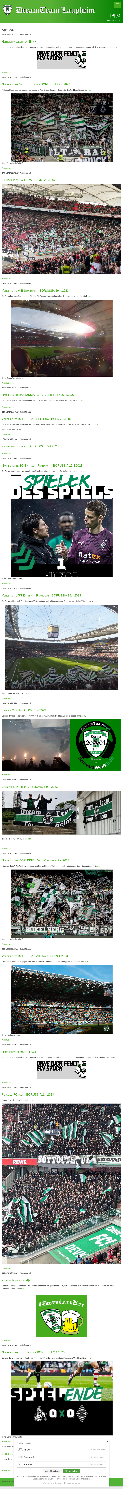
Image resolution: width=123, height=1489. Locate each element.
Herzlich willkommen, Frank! (19, 1051)
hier (83, 716)
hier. (89, 90)
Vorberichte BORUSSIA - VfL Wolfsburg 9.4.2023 (35, 956)
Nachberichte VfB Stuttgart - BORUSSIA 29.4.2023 (36, 84)
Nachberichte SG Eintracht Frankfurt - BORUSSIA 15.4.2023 (42, 465)
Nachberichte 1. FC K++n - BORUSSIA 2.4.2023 (33, 1352)
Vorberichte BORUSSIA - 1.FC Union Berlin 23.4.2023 (37, 419)
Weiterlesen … (8, 72)
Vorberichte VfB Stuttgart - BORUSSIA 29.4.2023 (35, 290)
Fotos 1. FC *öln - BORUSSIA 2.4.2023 (28, 1094)
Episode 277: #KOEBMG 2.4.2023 (24, 710)
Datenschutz (13, 1481)
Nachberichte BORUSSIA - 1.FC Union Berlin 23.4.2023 (38, 394)
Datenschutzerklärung (72, 1483)
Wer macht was (48, 1483)
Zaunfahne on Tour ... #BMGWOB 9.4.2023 (30, 786)
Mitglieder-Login (113, 20)
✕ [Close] (107, 1441)
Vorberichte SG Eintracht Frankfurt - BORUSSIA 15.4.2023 (41, 595)
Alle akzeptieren (72, 1471)
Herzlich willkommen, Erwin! (19, 41)
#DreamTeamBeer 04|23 (17, 1280)
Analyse (28, 1450)
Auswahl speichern (52, 1471)
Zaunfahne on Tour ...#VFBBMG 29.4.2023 (29, 180)
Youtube (28, 1464)
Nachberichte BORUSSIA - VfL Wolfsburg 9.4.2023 (35, 860)
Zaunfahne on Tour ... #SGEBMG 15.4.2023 (30, 446)
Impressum (5, 1481)
